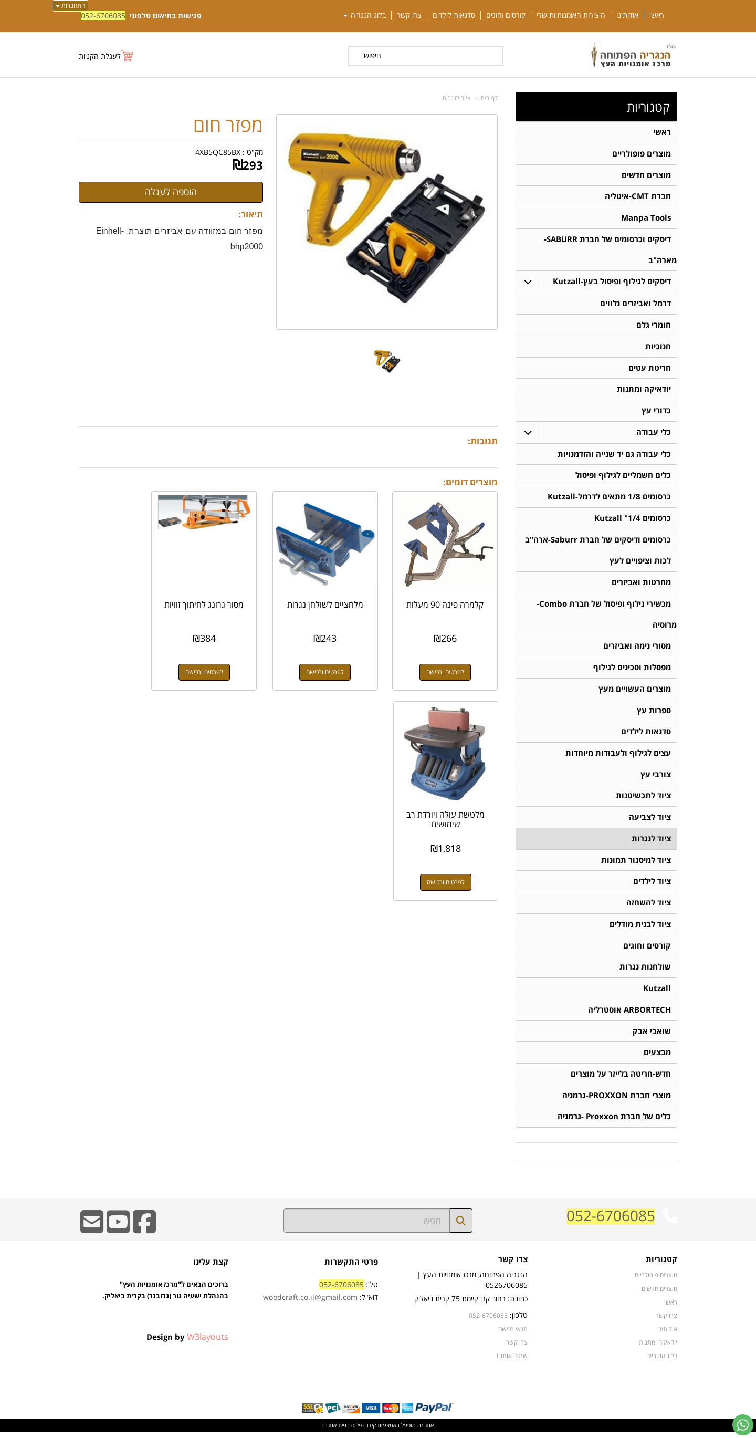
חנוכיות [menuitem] (658, 347)
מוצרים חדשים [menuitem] (646, 175)
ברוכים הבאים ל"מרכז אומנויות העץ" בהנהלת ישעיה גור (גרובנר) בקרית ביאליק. (165, 1308)
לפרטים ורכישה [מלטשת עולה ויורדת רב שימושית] (125, 659)
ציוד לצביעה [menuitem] (650, 821)
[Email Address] (91, 1235)
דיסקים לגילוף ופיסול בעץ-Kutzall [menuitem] (612, 282)
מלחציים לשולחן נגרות (342, 596)
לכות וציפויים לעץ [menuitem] (640, 563)
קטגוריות (648, 107)
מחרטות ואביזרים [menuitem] (641, 584)
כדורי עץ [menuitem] (656, 412)
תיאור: (250, 214)
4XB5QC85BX (217, 152)
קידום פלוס (363, 1431)
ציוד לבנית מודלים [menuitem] (640, 928)
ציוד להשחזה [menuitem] (648, 907)
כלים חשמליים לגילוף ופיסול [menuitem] (623, 477)
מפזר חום (228, 125)
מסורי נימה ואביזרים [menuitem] (637, 648)
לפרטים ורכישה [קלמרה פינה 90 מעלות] (451, 659)
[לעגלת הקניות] (106, 56)
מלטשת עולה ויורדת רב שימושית (125, 596)
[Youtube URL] (118, 1235)
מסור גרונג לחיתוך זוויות (234, 596)
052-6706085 (103, 15)
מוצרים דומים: (470, 482)
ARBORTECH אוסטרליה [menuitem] (629, 1014)
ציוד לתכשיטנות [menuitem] (643, 799)
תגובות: (483, 441)
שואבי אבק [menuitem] (652, 1036)
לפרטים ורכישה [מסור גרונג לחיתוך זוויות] (234, 659)
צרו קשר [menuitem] (409, 15)
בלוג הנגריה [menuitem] (364, 15)
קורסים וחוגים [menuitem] (506, 15)
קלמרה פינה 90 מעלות (451, 596)
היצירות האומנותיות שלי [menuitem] (571, 15)
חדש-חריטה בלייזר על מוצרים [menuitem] (621, 1079)
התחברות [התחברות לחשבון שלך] (70, 5)
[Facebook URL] (144, 1235)
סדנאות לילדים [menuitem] (454, 15)
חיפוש (372, 55)
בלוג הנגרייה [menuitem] (661, 1362)
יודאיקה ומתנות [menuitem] (644, 390)
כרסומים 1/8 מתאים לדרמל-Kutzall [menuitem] (609, 498)
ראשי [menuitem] (656, 15)
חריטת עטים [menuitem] (649, 368)
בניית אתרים (336, 1431)
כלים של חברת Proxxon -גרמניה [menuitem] (614, 1122)
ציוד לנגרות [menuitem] (651, 842)
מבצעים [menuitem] (657, 1058)
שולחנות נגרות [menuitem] (645, 971)
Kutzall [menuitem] (657, 993)
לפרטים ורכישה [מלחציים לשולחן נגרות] (343, 659)
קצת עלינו (210, 1268)
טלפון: (519, 1321)
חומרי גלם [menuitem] (653, 325)
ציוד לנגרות (456, 97)
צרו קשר (513, 1266)
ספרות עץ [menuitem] (654, 713)
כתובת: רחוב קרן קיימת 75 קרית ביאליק (471, 1305)
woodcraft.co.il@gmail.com (310, 1303)
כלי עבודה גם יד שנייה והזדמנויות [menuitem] (614, 455)
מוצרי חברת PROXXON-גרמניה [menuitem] (616, 1101)
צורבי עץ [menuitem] (655, 778)
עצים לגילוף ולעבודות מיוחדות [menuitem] (618, 756)
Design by (187, 1343)
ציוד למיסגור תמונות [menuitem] (636, 864)
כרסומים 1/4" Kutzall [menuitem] (632, 520)
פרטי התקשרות (351, 1268)
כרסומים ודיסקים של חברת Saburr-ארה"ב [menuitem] (598, 541)
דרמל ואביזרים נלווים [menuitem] (635, 304)
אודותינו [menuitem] (627, 15)
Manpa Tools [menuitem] (646, 218)
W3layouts (207, 1343)
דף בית (489, 97)
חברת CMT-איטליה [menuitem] (638, 196)
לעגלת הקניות (100, 56)
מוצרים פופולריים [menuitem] (641, 153)
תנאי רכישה (513, 1335)
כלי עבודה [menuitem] (653, 433)
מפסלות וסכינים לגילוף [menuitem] (632, 670)
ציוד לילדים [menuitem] (652, 885)
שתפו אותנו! (512, 1362)
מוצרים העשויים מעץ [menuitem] (634, 691)
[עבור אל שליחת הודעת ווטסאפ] (742, 1424)
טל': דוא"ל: (320, 1297)
